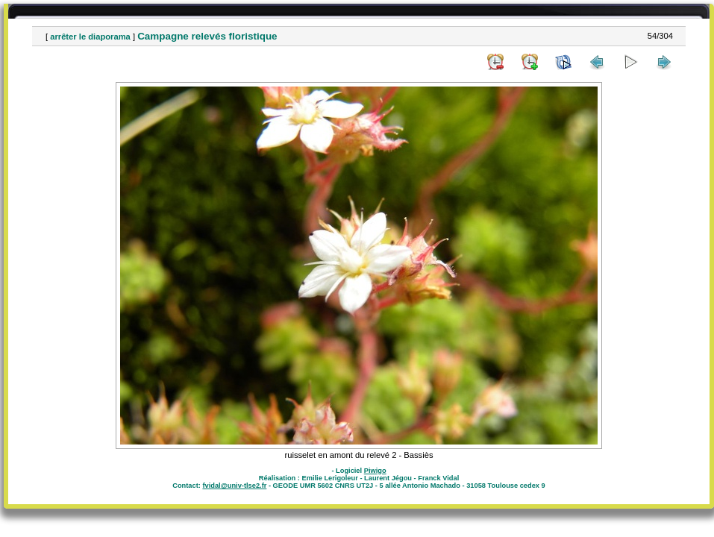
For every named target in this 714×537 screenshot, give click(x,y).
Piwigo (375, 470)
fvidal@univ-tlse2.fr (234, 485)
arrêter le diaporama (90, 36)
